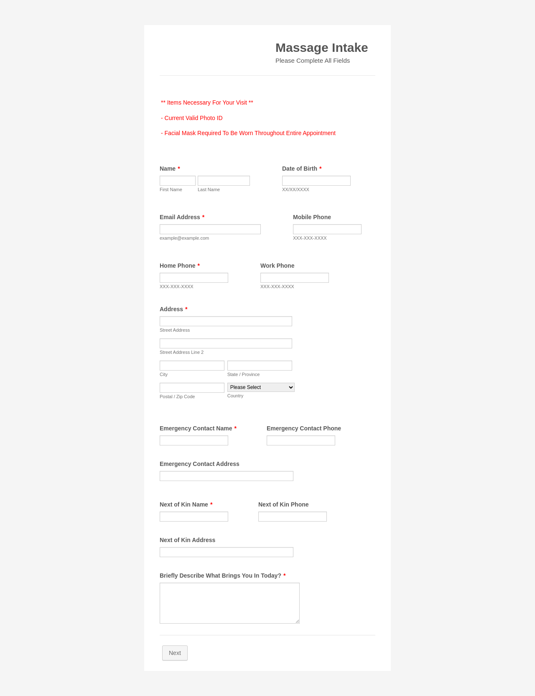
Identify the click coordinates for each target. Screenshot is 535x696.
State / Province (243, 374)
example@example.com (184, 238)
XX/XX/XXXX (295, 189)
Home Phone (180, 265)
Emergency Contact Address (199, 464)
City (164, 374)
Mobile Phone (312, 217)
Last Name (209, 189)
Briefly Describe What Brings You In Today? (222, 575)
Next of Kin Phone (283, 504)
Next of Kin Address (187, 540)
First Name (171, 189)
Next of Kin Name (186, 504)
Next (175, 653)
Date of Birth (301, 168)
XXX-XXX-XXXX (310, 238)
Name (170, 168)
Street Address (175, 330)
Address (173, 309)
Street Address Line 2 (182, 352)
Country (235, 395)
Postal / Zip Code (177, 396)
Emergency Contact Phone (304, 428)
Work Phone (277, 265)
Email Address (182, 217)
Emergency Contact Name (198, 428)
